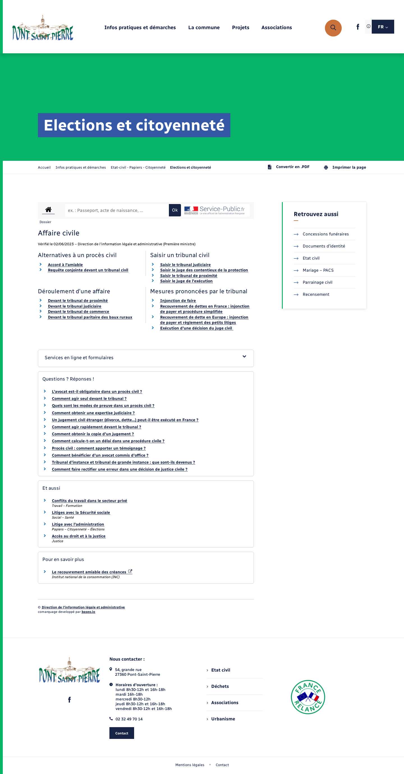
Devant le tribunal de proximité (78, 300)
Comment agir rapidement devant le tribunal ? (96, 427)
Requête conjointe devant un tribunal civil (88, 270)
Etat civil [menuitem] (218, 670)
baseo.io (88, 612)
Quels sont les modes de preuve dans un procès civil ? (103, 405)
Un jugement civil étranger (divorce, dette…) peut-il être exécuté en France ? (125, 420)
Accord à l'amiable (65, 264)
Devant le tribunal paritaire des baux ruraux (90, 317)
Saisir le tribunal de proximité (188, 275)
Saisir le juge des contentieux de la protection (204, 270)
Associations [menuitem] (222, 702)
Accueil (44, 167)
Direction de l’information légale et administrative (83, 607)
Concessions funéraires (321, 234)
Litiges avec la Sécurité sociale (81, 512)
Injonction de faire (178, 300)
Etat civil (307, 258)
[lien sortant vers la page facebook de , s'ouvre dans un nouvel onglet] (358, 28)
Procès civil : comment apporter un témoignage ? (99, 448)
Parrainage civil (313, 282)
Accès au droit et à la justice (78, 536)
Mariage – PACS (314, 270)
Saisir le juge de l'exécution (186, 281)
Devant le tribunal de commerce (78, 311)
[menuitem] (140, 28)
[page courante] (190, 167)
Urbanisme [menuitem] (221, 719)
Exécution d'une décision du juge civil (196, 328)
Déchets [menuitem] (218, 686)
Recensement (311, 294)
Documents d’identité (319, 246)
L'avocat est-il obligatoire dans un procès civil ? (97, 391)
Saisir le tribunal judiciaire (185, 264)
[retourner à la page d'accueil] (42, 28)
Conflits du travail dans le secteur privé (89, 500)
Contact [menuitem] (222, 765)
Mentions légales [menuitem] (190, 765)
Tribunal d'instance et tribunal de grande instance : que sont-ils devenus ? (123, 462)
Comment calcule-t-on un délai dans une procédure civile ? (108, 441)
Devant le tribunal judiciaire (74, 306)
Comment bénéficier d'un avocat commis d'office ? (100, 455)
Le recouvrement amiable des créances (92, 572)
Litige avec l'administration (78, 524)
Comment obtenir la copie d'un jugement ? (93, 434)
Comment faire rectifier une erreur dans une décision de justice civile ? (119, 469)
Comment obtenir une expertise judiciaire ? (93, 413)
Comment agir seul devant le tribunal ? (89, 398)
